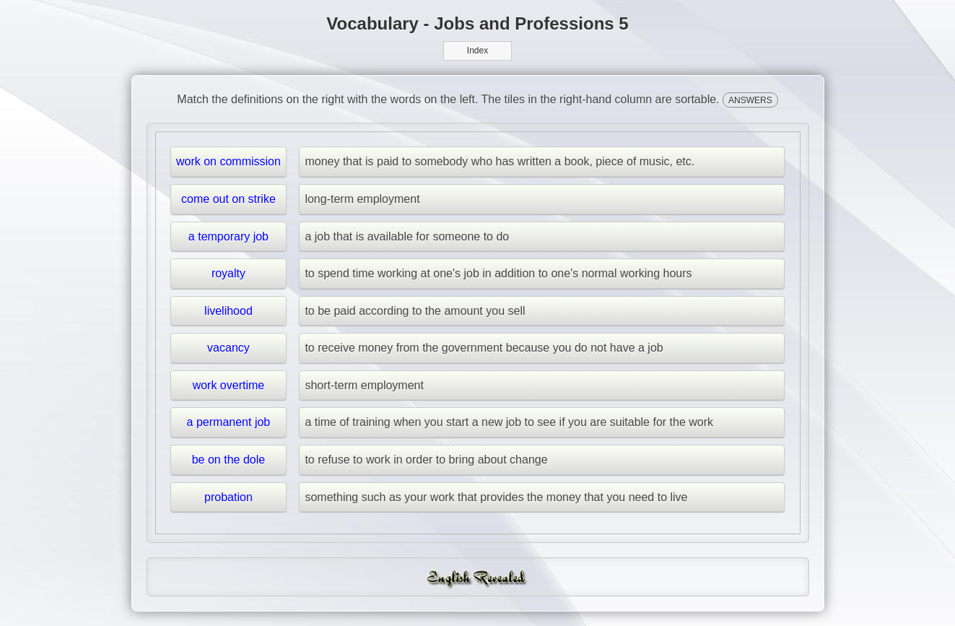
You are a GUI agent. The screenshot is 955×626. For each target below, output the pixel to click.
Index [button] (477, 50)
